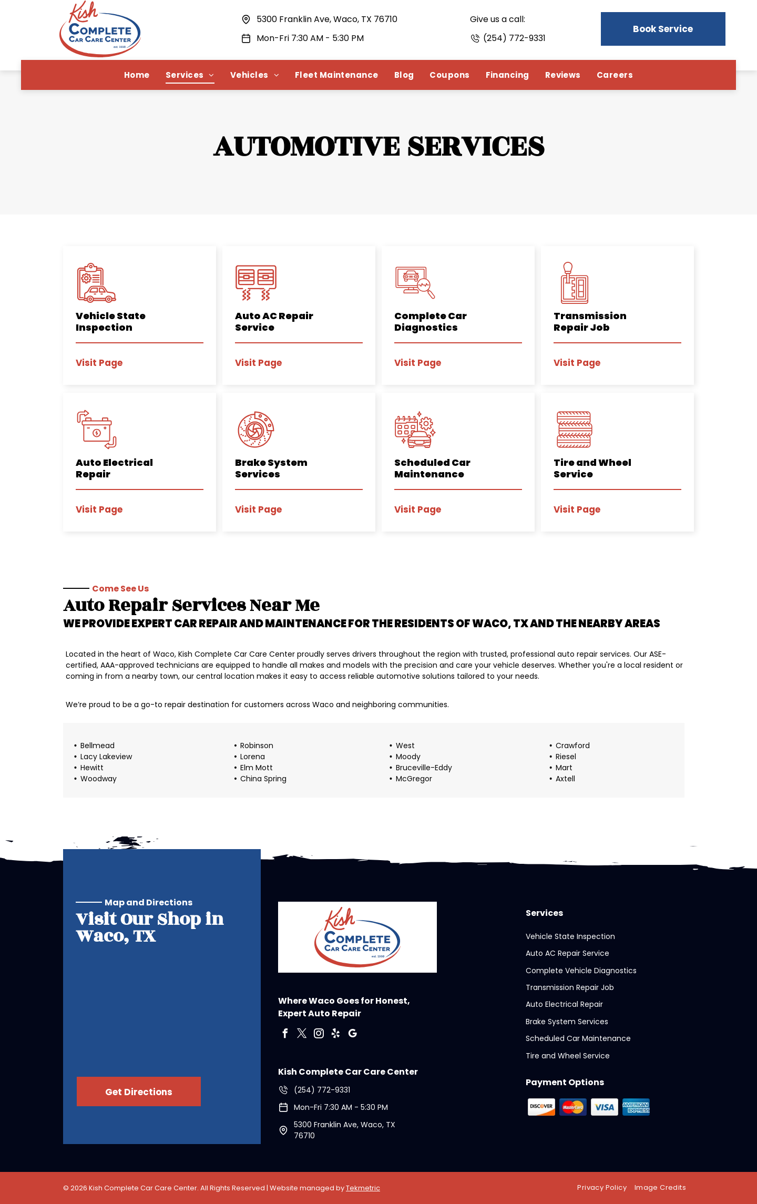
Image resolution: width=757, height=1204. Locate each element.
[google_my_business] (352, 1035)
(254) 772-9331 (514, 38)
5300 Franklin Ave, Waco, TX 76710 (327, 19)
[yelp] (336, 1035)
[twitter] (302, 1035)
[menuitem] (137, 75)
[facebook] (285, 1035)
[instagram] (319, 1035)
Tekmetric (363, 1188)
